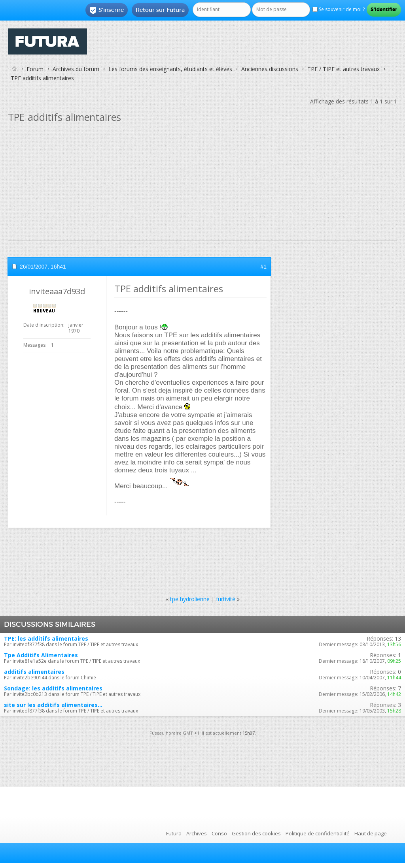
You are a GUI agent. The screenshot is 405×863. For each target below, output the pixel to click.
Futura (174, 833)
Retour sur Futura (160, 9)
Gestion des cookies (256, 833)
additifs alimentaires (34, 671)
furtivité (225, 599)
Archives (196, 833)
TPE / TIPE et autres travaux (343, 69)
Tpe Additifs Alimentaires (41, 655)
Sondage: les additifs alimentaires (53, 688)
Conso (219, 833)
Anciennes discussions (269, 69)
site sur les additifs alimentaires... (53, 705)
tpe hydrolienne (190, 599)
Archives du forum (76, 69)
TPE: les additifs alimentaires (46, 638)
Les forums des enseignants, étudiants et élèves (170, 69)
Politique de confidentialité (318, 833)
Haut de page (370, 833)
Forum (35, 69)
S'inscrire (106, 10)
